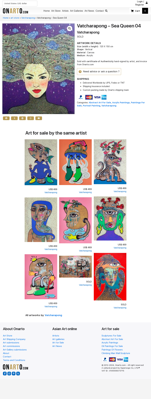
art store (15, 18)
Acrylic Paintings (121, 103)
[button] (106, 10)
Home (6, 18)
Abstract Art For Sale (100, 103)
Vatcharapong (28, 18)
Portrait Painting (91, 105)
